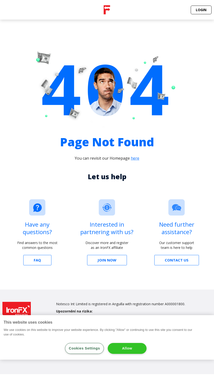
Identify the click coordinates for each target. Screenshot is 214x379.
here (135, 158)
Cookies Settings (84, 348)
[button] (201, 10)
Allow (127, 348)
